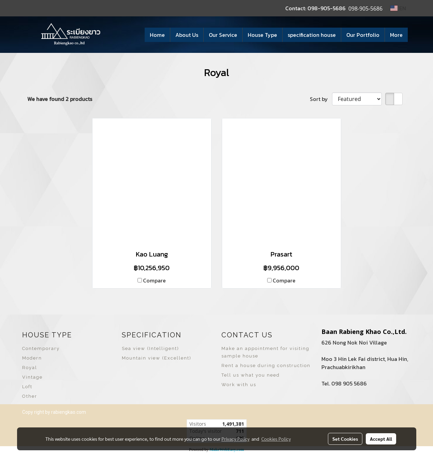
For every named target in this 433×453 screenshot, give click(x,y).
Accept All (381, 439)
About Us (186, 35)
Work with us (238, 384)
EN (398, 8)
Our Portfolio (362, 35)
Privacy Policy (235, 439)
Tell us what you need (250, 375)
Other (29, 396)
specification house (312, 35)
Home (157, 35)
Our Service (223, 35)
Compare (154, 280)
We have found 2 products (59, 99)
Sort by (321, 99)
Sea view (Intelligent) (150, 348)
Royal (29, 367)
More (396, 35)
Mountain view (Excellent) (156, 358)
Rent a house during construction (266, 365)
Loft (27, 386)
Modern (32, 358)
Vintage (32, 377)
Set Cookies (345, 439)
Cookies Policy (276, 439)
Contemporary (41, 348)
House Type (262, 35)
